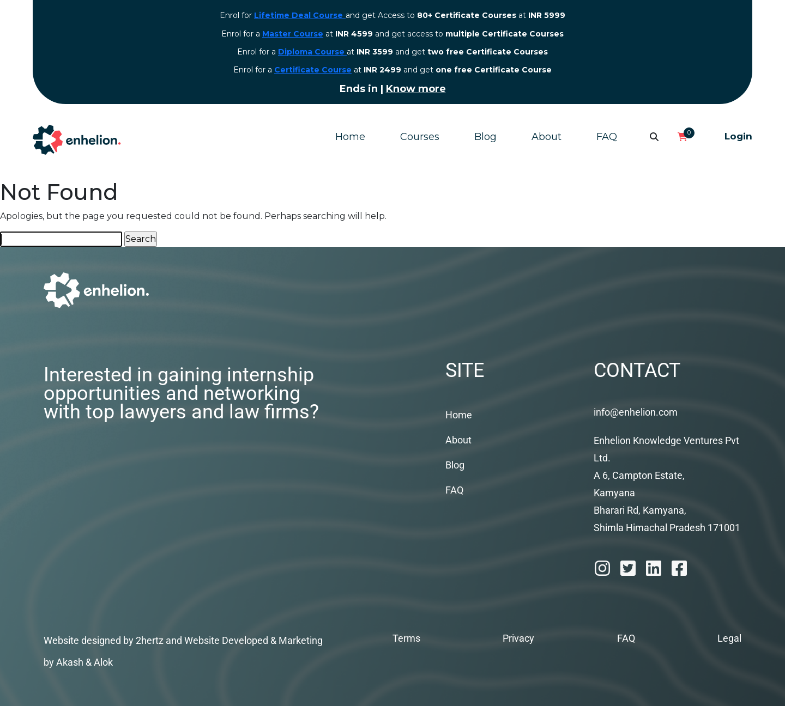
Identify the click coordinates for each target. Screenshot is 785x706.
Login (738, 136)
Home (350, 137)
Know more (416, 89)
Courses (419, 137)
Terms (406, 638)
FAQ (606, 137)
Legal (729, 638)
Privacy (518, 638)
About (546, 137)
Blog (485, 137)
